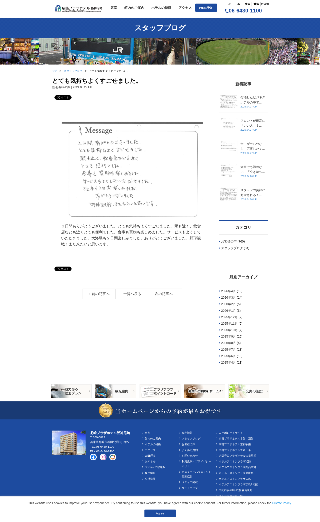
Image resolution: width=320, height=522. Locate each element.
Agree (160, 513)
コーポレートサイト (231, 432)
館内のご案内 (134, 8)
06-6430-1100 (243, 11)
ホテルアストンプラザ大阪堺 (236, 473)
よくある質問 (190, 450)
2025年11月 (229, 323)
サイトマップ (190, 488)
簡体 (247, 4)
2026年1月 (228, 310)
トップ (53, 71)
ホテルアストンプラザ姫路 (235, 461)
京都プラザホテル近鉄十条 (235, 450)
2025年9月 (228, 336)
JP (229, 4)
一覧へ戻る (132, 294)
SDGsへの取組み (155, 467)
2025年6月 (228, 356)
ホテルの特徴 (161, 8)
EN (238, 4)
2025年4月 (228, 362)
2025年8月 (228, 343)
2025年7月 (228, 349)
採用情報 (150, 473)
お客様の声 (63, 87)
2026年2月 (228, 304)
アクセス (185, 8)
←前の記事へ (99, 294)
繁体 (256, 4)
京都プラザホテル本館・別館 (236, 438)
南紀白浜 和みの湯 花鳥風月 (235, 490)
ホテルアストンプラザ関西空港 (237, 467)
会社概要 (150, 478)
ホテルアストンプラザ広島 (235, 478)
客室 (113, 8)
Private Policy (281, 503)
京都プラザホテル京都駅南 (235, 444)
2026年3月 (228, 297)
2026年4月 (228, 291)
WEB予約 (206, 8)
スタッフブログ (73, 71)
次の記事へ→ (165, 294)
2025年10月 (229, 330)
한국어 (265, 4)
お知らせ (150, 461)
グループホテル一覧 (231, 496)
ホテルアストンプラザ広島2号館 (238, 484)
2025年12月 (229, 317)
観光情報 (187, 432)
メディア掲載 (190, 482)
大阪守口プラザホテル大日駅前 (237, 455)
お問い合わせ (190, 455)
